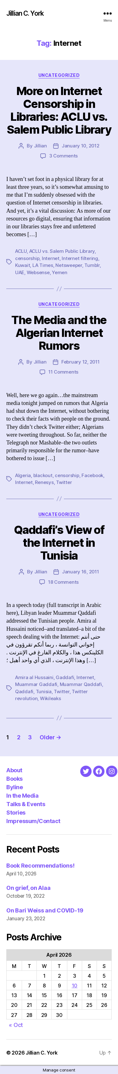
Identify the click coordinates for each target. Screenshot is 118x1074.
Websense (38, 272)
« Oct (16, 1025)
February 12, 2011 (80, 362)
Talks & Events (25, 804)
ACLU (21, 251)
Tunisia (44, 691)
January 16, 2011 (80, 572)
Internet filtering (80, 258)
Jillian (40, 146)
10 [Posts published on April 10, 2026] (74, 985)
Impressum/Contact (33, 821)
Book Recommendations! (40, 865)
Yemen (59, 272)
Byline (14, 787)
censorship (27, 258)
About (14, 770)
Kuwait (22, 265)
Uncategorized (59, 75)
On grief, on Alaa (28, 888)
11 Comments (63, 372)
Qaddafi (24, 691)
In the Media (22, 795)
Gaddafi (65, 677)
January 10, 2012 (80, 146)
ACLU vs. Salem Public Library (62, 251)
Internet (50, 258)
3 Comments (63, 156)
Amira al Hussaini (34, 677)
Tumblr (91, 265)
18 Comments (63, 582)
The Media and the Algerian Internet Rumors (59, 333)
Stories (15, 812)
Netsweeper (68, 265)
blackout (43, 475)
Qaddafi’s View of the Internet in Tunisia (59, 542)
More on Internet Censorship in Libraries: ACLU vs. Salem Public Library (59, 110)
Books (14, 778)
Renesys (44, 482)
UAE (19, 272)
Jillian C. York (25, 13)
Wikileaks (50, 698)
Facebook (92, 475)
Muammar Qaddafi (81, 684)
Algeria (23, 475)
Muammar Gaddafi (36, 684)
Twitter (64, 482)
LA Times (42, 265)
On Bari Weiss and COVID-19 (44, 910)
